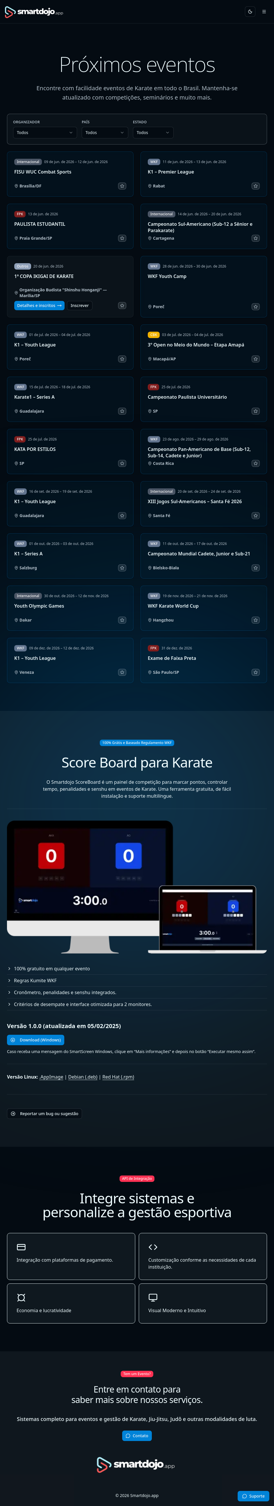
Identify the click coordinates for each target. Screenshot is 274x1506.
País (86, 122)
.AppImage (51, 1077)
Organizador (26, 122)
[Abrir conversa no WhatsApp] (253, 1496)
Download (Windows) (35, 1040)
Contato (137, 1435)
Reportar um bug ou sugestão (44, 1113)
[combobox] (45, 132)
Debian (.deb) (82, 1077)
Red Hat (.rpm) (118, 1077)
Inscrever (80, 305)
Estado (140, 122)
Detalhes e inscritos (39, 305)
